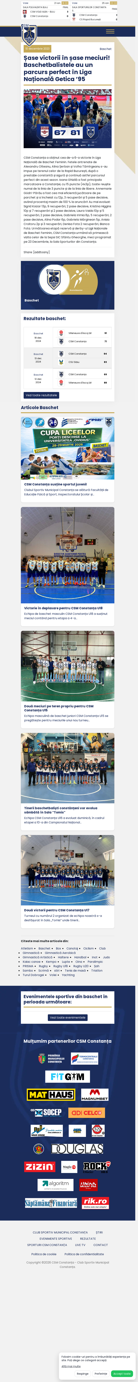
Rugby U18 (60, 966)
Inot (94, 957)
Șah (96, 966)
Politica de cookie (43, 1254)
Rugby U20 (81, 966)
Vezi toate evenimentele (67, 1017)
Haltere (63, 957)
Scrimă (43, 970)
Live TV (80, 1245)
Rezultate (88, 1239)
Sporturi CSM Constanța (47, 1245)
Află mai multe (71, 1366)
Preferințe (101, 1374)
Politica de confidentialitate (84, 1254)
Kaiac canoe (32, 962)
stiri (56, 970)
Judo (106, 957)
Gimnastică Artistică (37, 957)
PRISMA (28, 966)
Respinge (83, 1374)
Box (58, 948)
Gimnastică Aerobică (60, 953)
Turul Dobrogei (33, 975)
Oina (79, 962)
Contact (100, 1245)
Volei (25, 3)
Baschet (106, 49)
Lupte (66, 962)
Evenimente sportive (56, 1239)
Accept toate (122, 1374)
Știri (99, 1232)
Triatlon (96, 970)
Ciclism (88, 948)
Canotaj (72, 948)
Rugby (43, 966)
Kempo (51, 962)
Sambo (28, 970)
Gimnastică (31, 953)
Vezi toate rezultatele (41, 395)
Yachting (68, 975)
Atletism (27, 948)
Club (102, 948)
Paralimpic (95, 962)
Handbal (80, 957)
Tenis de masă (75, 970)
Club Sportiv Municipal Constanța (60, 1232)
